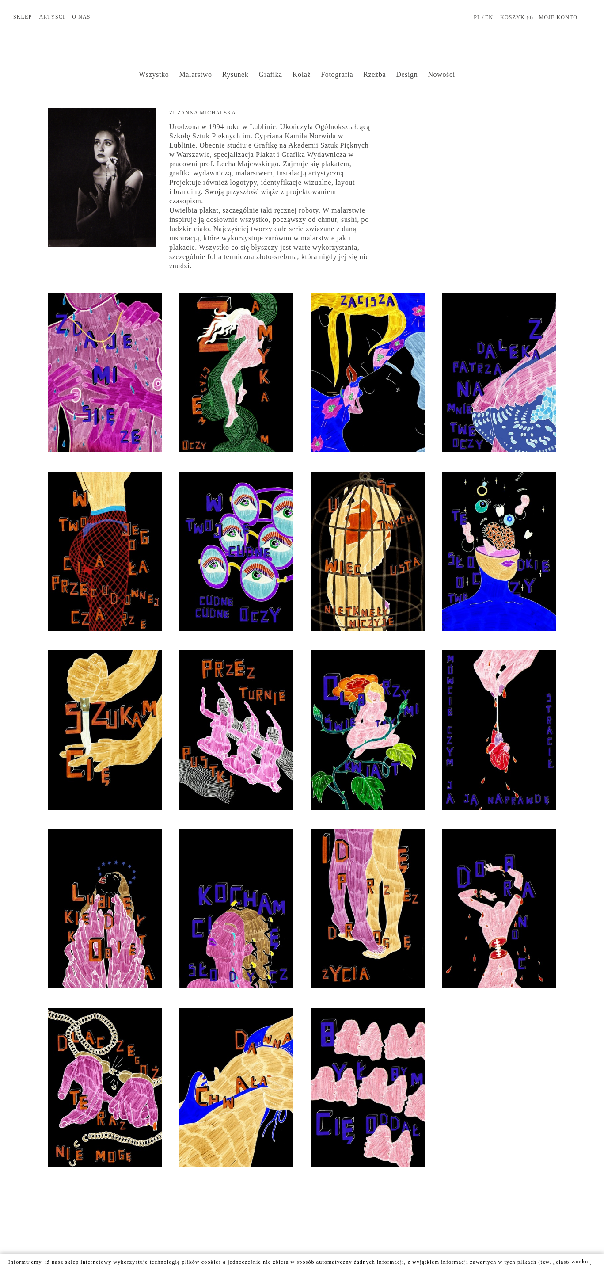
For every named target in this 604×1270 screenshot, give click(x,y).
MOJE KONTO (558, 17)
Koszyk (516, 18)
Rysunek (235, 74)
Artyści (52, 17)
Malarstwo (195, 74)
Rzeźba (374, 74)
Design (407, 74)
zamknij (582, 1262)
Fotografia (337, 74)
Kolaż (302, 74)
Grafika (270, 74)
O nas (81, 17)
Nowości (441, 74)
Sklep (22, 17)
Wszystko (154, 74)
